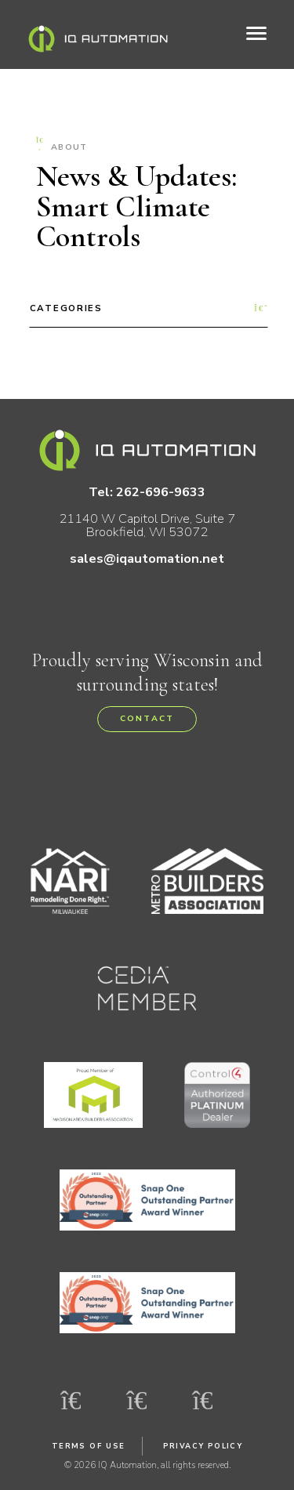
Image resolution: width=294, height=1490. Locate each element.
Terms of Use (88, 1446)
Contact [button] (147, 718)
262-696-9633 (160, 492)
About (62, 145)
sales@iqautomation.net (147, 558)
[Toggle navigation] (256, 33)
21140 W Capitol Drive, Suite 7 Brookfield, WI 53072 (147, 525)
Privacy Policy (203, 1446)
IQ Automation (98, 38)
